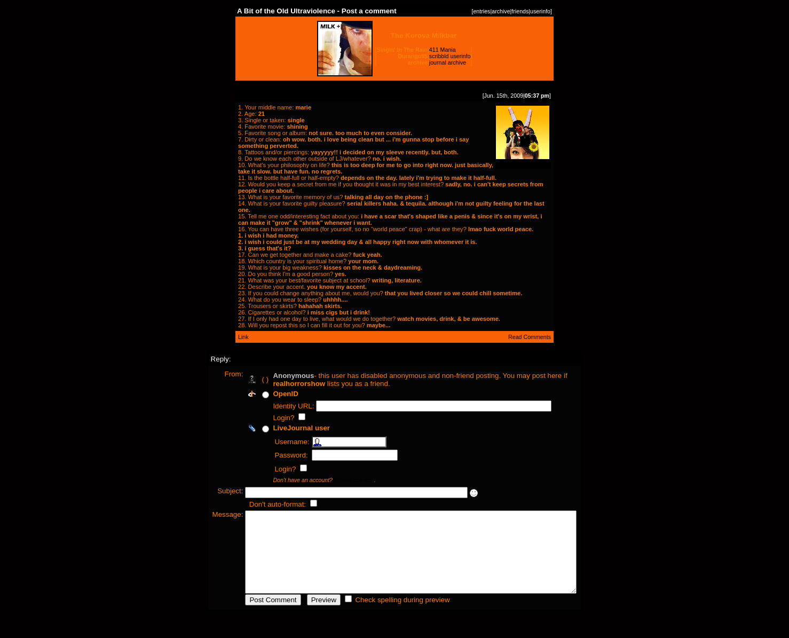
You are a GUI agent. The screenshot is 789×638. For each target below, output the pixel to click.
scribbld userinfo (450, 56)
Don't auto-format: (258, 504)
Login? (265, 418)
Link (243, 337)
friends (519, 11)
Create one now (334, 480)
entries (481, 11)
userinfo (540, 11)
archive (501, 11)
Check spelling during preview (382, 616)
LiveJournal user (281, 428)
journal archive (447, 62)
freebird (522, 160)
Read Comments (529, 337)
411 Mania (442, 49)
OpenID (265, 394)
